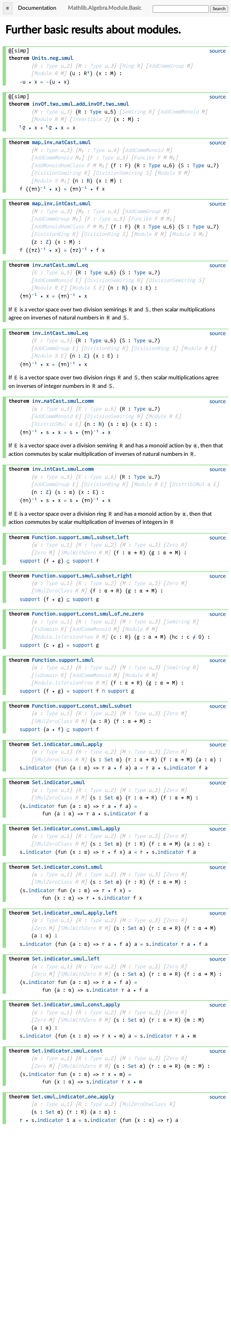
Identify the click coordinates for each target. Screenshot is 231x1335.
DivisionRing (51, 234)
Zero (172, 545)
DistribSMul (50, 424)
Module (43, 73)
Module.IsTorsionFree (63, 637)
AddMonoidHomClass (59, 165)
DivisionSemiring (57, 173)
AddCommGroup (166, 66)
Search (219, 9)
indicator (38, 768)
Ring (128, 66)
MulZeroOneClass (144, 1104)
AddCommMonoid (179, 112)
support (30, 561)
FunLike (144, 158)
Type (51, 66)
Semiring (134, 112)
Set (108, 759)
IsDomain (45, 629)
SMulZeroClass (53, 591)
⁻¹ (43, 189)
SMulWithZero (78, 553)
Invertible (86, 119)
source (217, 51)
